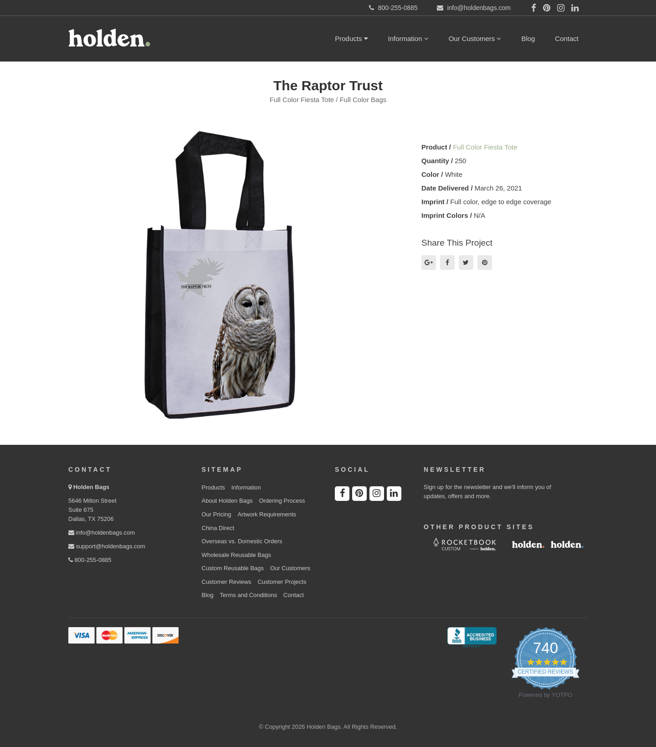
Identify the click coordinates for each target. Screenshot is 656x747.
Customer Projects (281, 581)
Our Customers (475, 38)
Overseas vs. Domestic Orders (242, 541)
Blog (528, 38)
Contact (567, 38)
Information (408, 38)
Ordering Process (282, 500)
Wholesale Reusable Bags (236, 554)
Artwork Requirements (266, 514)
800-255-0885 (90, 559)
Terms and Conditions (248, 595)
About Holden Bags (227, 500)
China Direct (218, 528)
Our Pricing (216, 514)
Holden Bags (91, 487)
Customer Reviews (226, 581)
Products (351, 38)
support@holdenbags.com (106, 546)
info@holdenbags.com (101, 532)
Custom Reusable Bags (233, 568)
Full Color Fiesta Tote (485, 147)
